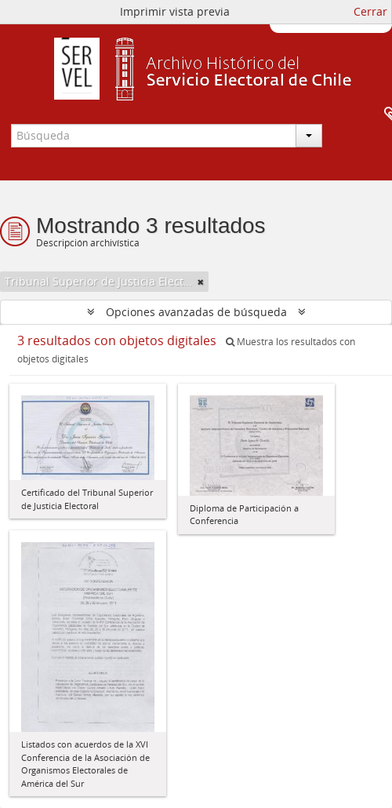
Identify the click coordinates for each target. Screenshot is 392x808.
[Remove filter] (201, 281)
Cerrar (370, 11)
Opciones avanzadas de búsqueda (196, 311)
